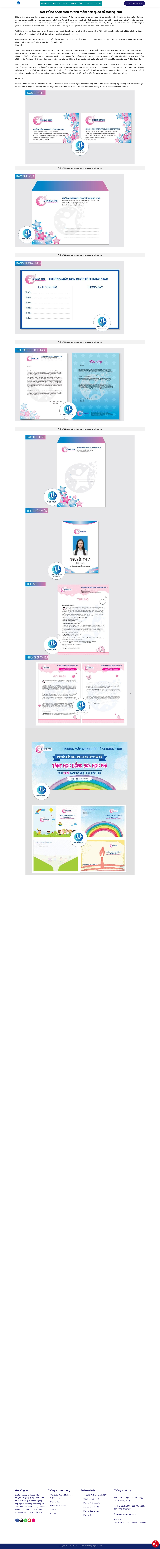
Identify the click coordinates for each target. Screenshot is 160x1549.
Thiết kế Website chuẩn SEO (95, 1495)
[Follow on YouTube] (29, 1520)
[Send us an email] (21, 1520)
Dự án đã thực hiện (58, 1506)
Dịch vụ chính (55, 1502)
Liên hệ (98, 3)
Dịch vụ (65, 3)
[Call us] (25, 1520)
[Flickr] (33, 1520)
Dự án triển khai (77, 3)
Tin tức (90, 3)
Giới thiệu (56, 3)
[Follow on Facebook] (17, 1520)
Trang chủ (45, 3)
